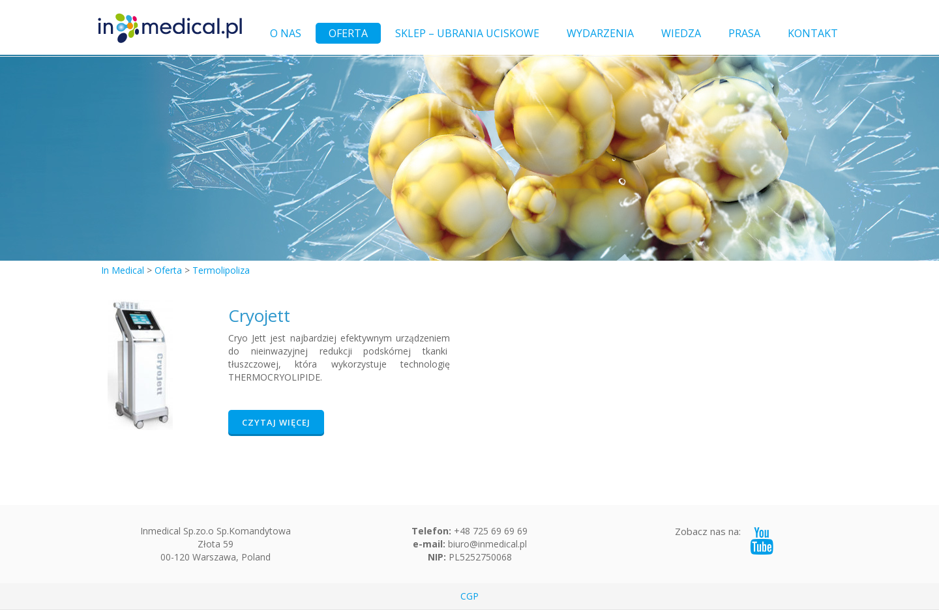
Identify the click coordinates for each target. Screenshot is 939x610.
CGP (469, 596)
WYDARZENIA (600, 33)
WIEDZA (681, 33)
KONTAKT (813, 33)
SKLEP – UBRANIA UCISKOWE (467, 33)
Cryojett (259, 315)
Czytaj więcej (276, 422)
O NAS (285, 33)
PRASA (744, 33)
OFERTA (348, 33)
